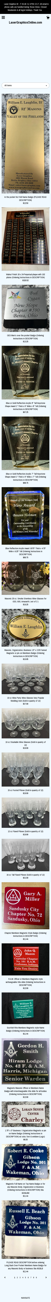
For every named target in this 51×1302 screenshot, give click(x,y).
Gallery (25, 1257)
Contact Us (25, 1266)
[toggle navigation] (3, 17)
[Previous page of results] (5, 1227)
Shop (25, 1253)
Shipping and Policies (25, 1262)
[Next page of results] (46, 1227)
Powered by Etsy (26, 1296)
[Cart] (47, 18)
